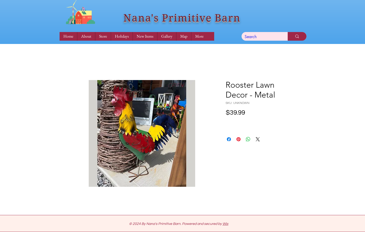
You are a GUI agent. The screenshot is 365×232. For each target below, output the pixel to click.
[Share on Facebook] (229, 139)
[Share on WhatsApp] (248, 139)
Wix (225, 224)
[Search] (261, 37)
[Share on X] (258, 139)
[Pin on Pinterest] (238, 139)
